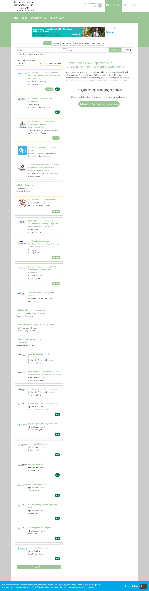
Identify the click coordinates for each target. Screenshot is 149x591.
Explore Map (67, 43)
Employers (130, 5)
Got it (143, 586)
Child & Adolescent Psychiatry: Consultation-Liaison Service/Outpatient (41, 124)
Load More (39, 567)
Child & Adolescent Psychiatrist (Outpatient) (35, 325)
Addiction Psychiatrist (26, 185)
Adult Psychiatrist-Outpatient (40, 527)
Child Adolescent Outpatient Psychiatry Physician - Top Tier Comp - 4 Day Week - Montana (44, 244)
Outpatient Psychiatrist (38, 444)
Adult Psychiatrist (35, 464)
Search (47, 43)
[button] (127, 50)
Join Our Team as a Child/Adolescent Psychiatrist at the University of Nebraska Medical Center (43, 167)
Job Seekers (113, 5)
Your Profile (38, 18)
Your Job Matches (82, 43)
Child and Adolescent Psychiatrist (31, 310)
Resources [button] (56, 18)
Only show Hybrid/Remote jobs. (31, 54)
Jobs (24, 18)
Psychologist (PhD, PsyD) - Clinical (43, 403)
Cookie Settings (131, 586)
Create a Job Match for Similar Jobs (99, 103)
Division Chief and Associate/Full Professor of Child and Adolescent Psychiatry (42, 270)
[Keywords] (39, 50)
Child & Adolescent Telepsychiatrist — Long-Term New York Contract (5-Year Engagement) (44, 75)
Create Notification (53, 64)
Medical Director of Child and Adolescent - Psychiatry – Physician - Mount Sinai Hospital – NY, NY (43, 224)
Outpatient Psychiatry (37, 548)
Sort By (19, 64)
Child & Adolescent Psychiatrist (41, 199)
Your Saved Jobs (98, 43)
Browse (56, 43)
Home (15, 18)
